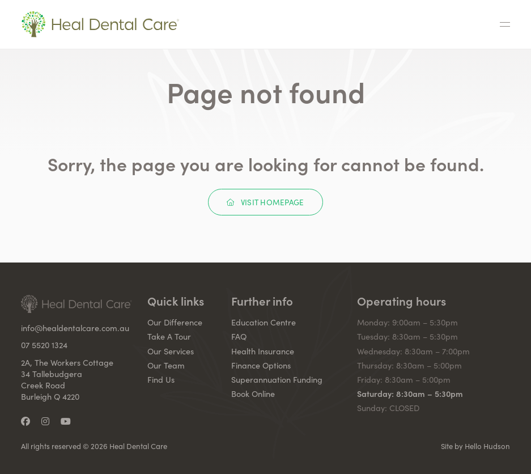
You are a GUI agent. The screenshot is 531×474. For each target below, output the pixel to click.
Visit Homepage (265, 202)
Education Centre (263, 322)
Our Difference (174, 322)
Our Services (170, 351)
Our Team (166, 365)
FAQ (239, 336)
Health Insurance (262, 351)
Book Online (253, 393)
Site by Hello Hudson (475, 446)
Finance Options (261, 365)
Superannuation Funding (276, 379)
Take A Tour (169, 336)
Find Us (161, 379)
